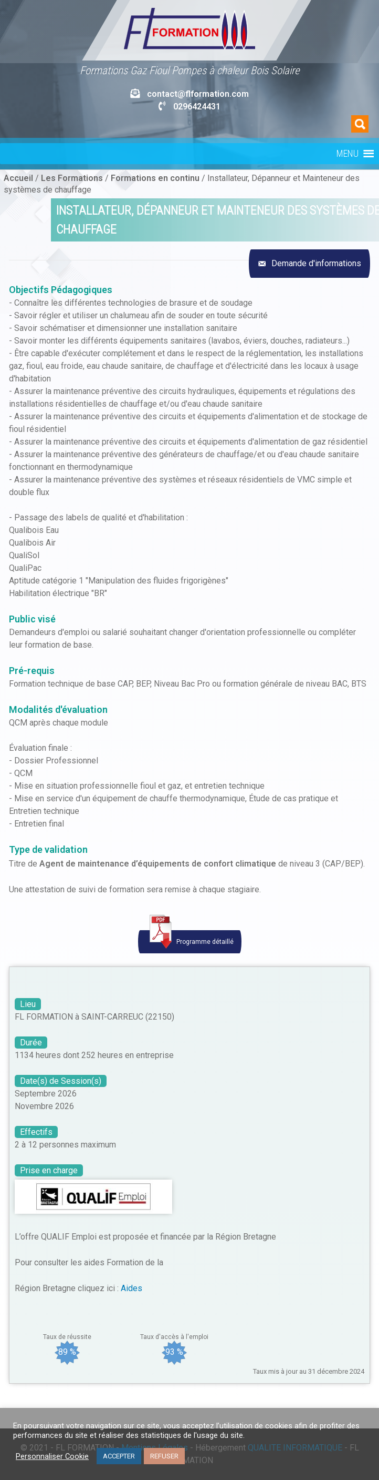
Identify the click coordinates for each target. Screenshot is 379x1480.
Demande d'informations (315, 263)
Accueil (18, 178)
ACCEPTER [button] (119, 1456)
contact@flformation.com (198, 94)
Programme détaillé (190, 939)
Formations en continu (155, 178)
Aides (131, 1288)
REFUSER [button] (164, 1456)
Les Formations (72, 178)
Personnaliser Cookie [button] (52, 1456)
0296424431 (196, 107)
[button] (347, 153)
